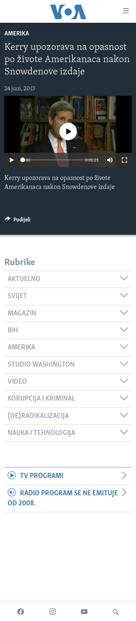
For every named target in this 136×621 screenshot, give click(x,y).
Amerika (16, 33)
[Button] (17, 221)
